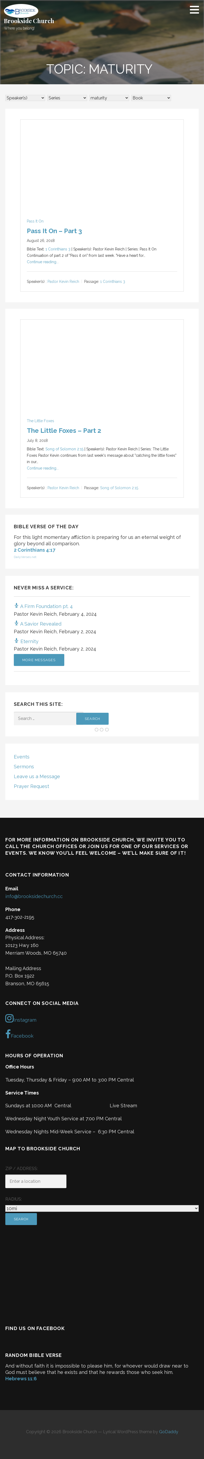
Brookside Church (29, 21)
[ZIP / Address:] (35, 1181)
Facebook (19, 1034)
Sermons (24, 766)
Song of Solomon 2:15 (64, 449)
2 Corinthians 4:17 (34, 550)
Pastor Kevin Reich (63, 282)
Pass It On (35, 221)
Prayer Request (31, 786)
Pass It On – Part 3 (54, 231)
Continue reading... (43, 262)
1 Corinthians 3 (57, 249)
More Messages (39, 660)
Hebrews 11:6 (21, 1378)
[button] (196, 9)
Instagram (20, 1018)
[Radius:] (102, 1208)
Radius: (13, 1199)
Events (21, 757)
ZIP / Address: (21, 1168)
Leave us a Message (37, 776)
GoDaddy (168, 1431)
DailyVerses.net (25, 557)
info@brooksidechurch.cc (34, 896)
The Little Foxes (40, 421)
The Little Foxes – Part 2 (64, 430)
